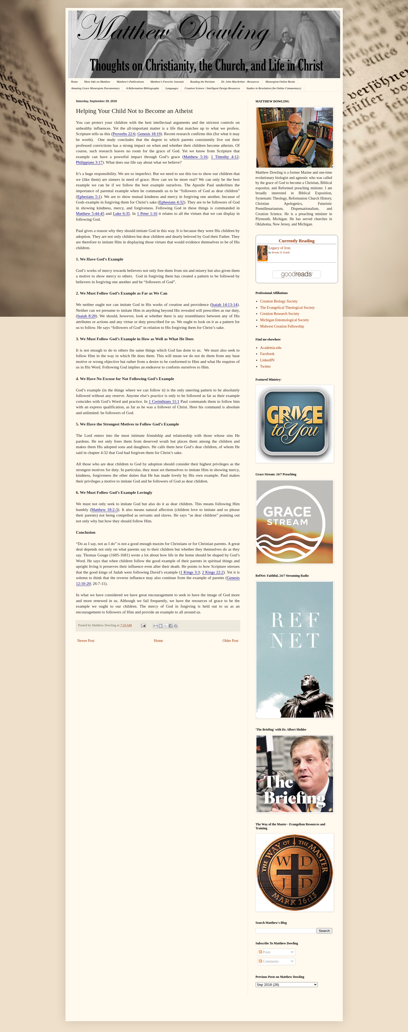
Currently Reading (297, 240)
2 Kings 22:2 (212, 572)
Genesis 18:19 (149, 133)
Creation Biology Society (279, 301)
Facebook (267, 354)
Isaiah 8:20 (86, 316)
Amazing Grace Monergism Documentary (95, 88)
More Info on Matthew (97, 81)
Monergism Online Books (280, 81)
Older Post (230, 641)
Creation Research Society (279, 314)
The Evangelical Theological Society (287, 308)
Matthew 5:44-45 (90, 213)
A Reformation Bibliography (142, 88)
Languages (171, 88)
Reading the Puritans (202, 81)
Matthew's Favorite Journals (167, 81)
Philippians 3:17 (89, 162)
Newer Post (86, 641)
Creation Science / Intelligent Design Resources (212, 88)
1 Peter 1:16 (147, 213)
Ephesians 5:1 (89, 196)
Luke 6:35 (121, 213)
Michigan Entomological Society (284, 320)
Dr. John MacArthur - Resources (240, 81)
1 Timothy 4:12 (225, 156)
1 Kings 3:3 (190, 572)
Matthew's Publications (130, 81)
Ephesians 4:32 (171, 202)
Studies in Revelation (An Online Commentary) (273, 88)
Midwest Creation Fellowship (282, 326)
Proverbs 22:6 (123, 133)
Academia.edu (270, 348)
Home (74, 81)
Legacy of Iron (279, 248)
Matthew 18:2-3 (104, 509)
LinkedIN (267, 360)
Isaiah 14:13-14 (224, 304)
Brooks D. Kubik (281, 252)
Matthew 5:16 (196, 156)
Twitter (265, 366)
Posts (265, 952)
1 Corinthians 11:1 (164, 401)
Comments (269, 961)
